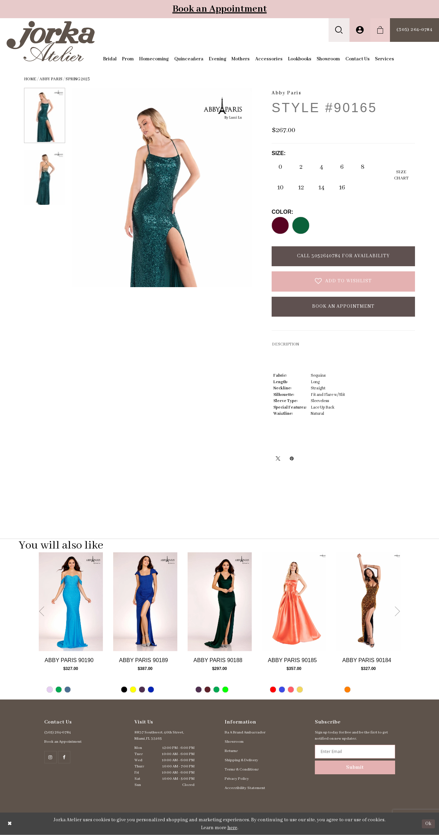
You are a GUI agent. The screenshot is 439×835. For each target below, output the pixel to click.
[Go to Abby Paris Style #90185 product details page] (294, 601)
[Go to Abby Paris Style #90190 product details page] (71, 601)
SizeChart (401, 175)
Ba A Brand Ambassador (245, 732)
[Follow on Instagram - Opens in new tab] (50, 757)
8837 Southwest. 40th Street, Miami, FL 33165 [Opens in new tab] (159, 735)
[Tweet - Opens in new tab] (278, 458)
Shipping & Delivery (241, 760)
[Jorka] (51, 41)
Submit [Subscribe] (355, 767)
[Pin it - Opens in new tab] (291, 458)
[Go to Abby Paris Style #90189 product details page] (145, 601)
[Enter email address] (355, 751)
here (232, 828)
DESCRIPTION (285, 344)
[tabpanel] (71, 625)
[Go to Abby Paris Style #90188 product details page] (220, 601)
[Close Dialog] (9, 824)
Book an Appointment (220, 9)
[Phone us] (414, 30)
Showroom (234, 741)
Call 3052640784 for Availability (343, 256)
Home (30, 79)
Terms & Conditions (242, 769)
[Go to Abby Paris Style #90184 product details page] (368, 601)
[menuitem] (339, 30)
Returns (231, 751)
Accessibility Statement (245, 788)
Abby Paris (50, 79)
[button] (339, 30)
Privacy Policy (237, 778)
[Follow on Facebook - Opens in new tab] (64, 757)
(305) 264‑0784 (57, 732)
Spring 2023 (78, 79)
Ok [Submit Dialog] (428, 824)
